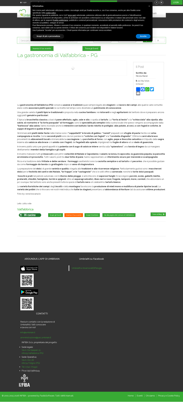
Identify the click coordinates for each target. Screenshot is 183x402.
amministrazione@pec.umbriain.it (35, 338)
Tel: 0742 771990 (29, 367)
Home (131, 396)
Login (23, 2)
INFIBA (23, 396)
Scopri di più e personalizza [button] (48, 36)
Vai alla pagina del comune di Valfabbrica (119, 215)
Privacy (161, 396)
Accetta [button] (143, 36)
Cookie (170, 396)
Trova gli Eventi (91, 49)
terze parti (72, 15)
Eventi (140, 396)
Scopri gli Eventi (55, 215)
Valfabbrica (26, 209)
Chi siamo (150, 396)
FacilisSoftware (47, 396)
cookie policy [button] (51, 13)
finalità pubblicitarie (60, 20)
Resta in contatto (28, 322)
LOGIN (176, 2)
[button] (149, 6)
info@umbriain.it (27, 333)
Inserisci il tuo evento (42, 49)
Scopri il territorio (92, 215)
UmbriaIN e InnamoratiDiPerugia (87, 268)
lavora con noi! (29, 327)
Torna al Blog (158, 214)
